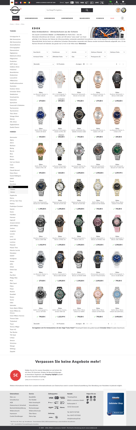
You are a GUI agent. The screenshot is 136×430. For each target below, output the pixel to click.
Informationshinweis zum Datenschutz (51, 385)
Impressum (13, 413)
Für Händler (32, 400)
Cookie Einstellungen (16, 416)
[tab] (19, 45)
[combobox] (63, 10)
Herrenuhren (61, 34)
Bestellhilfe (32, 397)
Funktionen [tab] (56, 52)
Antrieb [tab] (74, 52)
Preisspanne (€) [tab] (95, 56)
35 (84, 64)
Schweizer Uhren (105, 328)
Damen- (51, 34)
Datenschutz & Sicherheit (18, 405)
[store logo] (24, 10)
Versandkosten (33, 405)
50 (87, 64)
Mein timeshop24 (34, 402)
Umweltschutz (14, 400)
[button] (47, 71)
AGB (11, 402)
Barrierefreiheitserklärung (18, 408)
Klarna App (32, 416)
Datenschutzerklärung (81, 385)
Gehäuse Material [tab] (96, 52)
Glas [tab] (73, 56)
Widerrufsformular (35, 411)
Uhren (17, 24)
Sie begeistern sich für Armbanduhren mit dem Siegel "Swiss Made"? (53, 328)
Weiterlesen (82, 43)
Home (12, 24)
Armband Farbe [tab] (38, 56)
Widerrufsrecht (14, 411)
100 (91, 64)
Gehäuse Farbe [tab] (114, 52)
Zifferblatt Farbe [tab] (58, 56)
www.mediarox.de (91, 428)
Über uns (13, 397)
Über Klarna (32, 413)
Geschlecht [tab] (36, 52)
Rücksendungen (34, 408)
